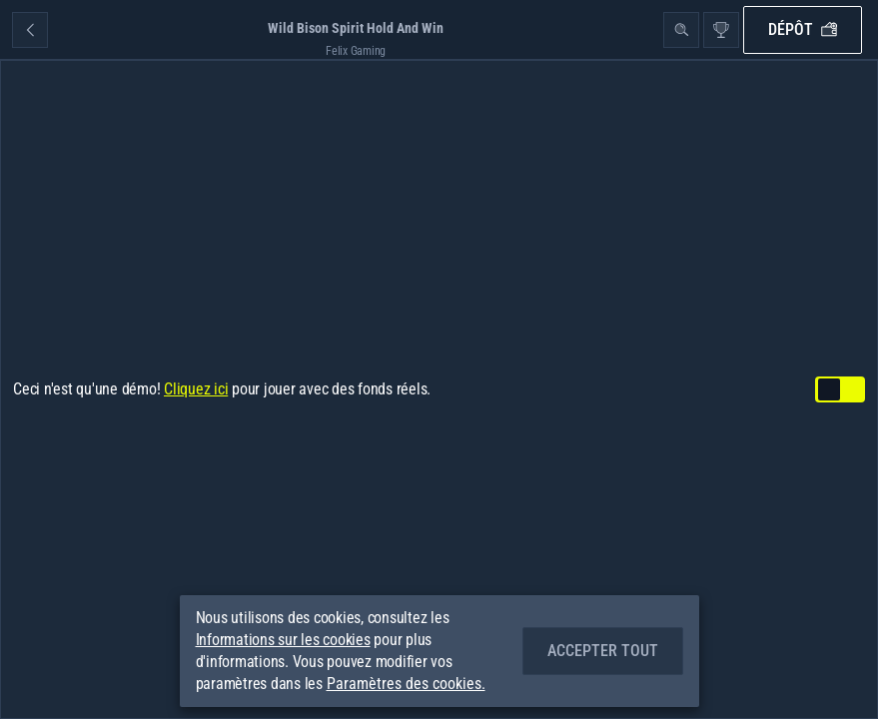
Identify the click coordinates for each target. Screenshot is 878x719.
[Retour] (30, 30)
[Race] (721, 30)
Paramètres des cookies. (406, 684)
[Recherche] (681, 30)
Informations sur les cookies (283, 639)
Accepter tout (602, 650)
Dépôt (802, 29)
